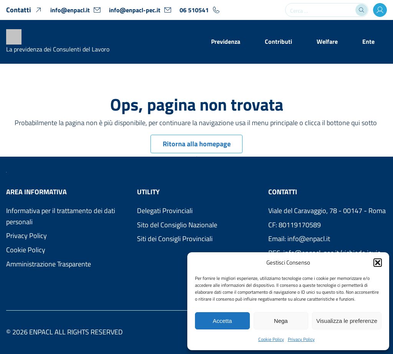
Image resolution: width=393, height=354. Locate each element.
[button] (377, 262)
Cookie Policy (271, 339)
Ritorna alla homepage (197, 144)
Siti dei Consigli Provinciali (175, 238)
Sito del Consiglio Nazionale (177, 225)
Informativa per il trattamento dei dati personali (60, 216)
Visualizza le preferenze (346, 321)
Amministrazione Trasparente (48, 264)
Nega (281, 321)
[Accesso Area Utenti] (380, 10)
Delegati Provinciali (165, 210)
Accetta (222, 321)
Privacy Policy (301, 339)
